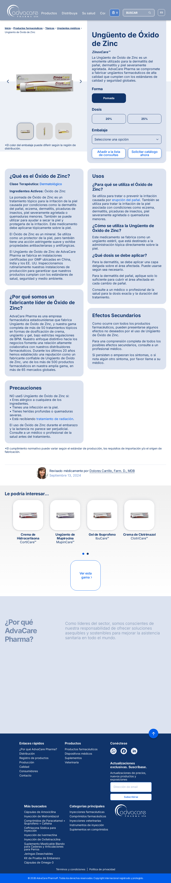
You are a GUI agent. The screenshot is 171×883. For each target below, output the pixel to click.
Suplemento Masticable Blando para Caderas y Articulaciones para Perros (44, 846)
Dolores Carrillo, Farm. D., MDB (112, 471)
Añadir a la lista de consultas (108, 153)
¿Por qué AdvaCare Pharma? (38, 749)
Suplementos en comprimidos (89, 829)
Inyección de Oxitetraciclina (42, 839)
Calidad (24, 766)
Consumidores (28, 771)
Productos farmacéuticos (81, 749)
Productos (49, 13)
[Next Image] (81, 81)
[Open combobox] (126, 139)
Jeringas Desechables (38, 853)
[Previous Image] (8, 81)
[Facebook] (124, 751)
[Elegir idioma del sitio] (161, 12)
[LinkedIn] (134, 751)
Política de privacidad (102, 869)
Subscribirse (131, 796)
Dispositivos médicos (78, 753)
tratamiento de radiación (54, 419)
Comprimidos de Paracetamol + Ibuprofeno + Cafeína (44, 822)
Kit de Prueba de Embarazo (42, 858)
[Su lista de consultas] (114, 13)
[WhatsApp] (113, 751)
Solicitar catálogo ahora (145, 153)
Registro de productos (33, 758)
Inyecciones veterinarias (85, 820)
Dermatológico (51, 184)
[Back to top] (153, 733)
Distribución (27, 753)
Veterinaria (72, 762)
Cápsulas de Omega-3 (39, 862)
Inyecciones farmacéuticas (87, 812)
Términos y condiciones (70, 869)
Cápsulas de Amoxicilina (40, 812)
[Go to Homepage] (21, 11)
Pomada (108, 98)
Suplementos (73, 758)
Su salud (88, 13)
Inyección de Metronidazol (41, 816)
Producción (26, 762)
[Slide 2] (88, 554)
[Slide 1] (83, 554)
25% (144, 118)
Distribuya (69, 13)
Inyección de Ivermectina (40, 835)
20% (109, 118)
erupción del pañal (126, 200)
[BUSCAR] (139, 13)
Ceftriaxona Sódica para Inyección (40, 829)
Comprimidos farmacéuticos (88, 816)
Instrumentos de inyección (87, 825)
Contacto (25, 775)
